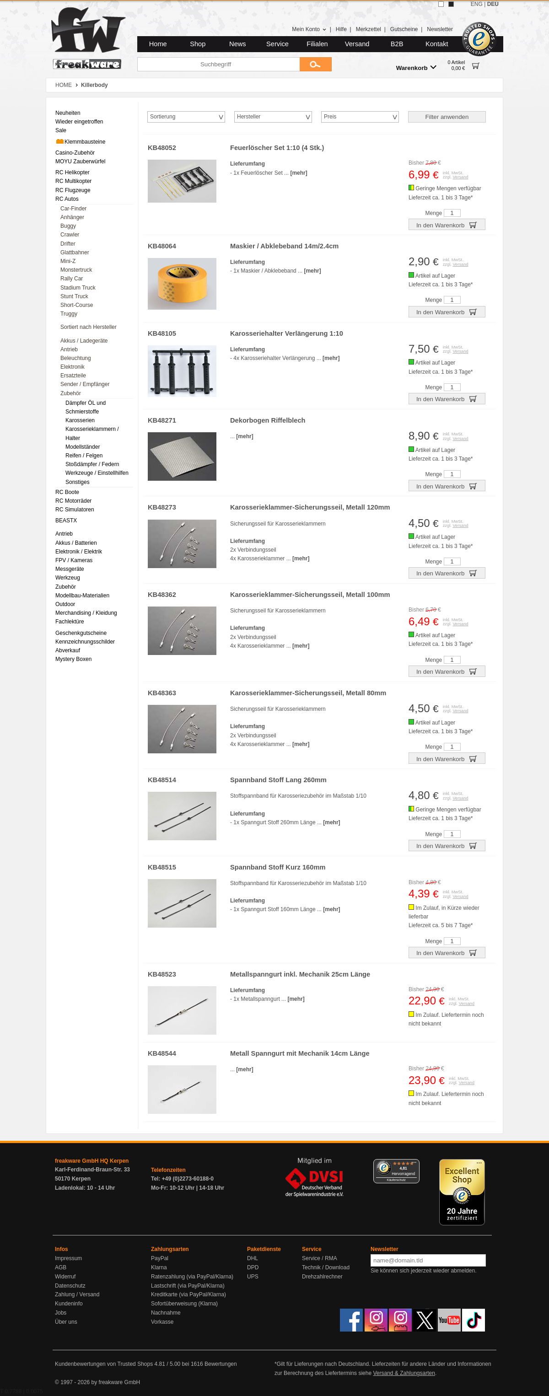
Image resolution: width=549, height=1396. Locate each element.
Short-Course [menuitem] (76, 305)
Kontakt (436, 44)
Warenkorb (416, 67)
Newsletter (440, 29)
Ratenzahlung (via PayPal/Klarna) (192, 1276)
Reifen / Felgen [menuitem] (83, 455)
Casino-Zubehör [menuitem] (75, 153)
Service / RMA (319, 1258)
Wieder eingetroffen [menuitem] (79, 121)
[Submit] (316, 64)
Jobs (60, 1313)
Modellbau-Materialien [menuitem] (82, 595)
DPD (252, 1267)
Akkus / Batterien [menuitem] (76, 543)
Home (158, 44)
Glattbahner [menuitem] (74, 252)
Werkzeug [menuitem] (67, 578)
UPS (252, 1276)
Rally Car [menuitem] (71, 278)
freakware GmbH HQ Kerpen (92, 1161)
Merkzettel (368, 29)
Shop (197, 44)
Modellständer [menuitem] (82, 447)
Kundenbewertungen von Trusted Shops (104, 1364)
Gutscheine (404, 29)
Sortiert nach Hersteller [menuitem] (88, 327)
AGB (60, 1267)
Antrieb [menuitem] (69, 349)
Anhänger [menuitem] (72, 217)
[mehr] (298, 173)
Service (277, 44)
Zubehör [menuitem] (70, 393)
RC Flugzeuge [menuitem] (73, 190)
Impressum (68, 1258)
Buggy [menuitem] (68, 226)
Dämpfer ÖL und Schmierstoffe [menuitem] (85, 407)
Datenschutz (70, 1286)
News (237, 44)
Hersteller (248, 116)
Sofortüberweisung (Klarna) (184, 1303)
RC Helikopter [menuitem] (72, 172)
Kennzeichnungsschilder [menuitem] (85, 642)
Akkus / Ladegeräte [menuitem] (84, 341)
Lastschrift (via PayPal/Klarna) (188, 1286)
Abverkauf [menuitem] (67, 650)
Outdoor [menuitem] (65, 604)
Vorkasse (162, 1322)
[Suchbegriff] (218, 64)
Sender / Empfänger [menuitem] (84, 384)
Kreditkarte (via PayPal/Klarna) (188, 1294)
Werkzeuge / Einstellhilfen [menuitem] (97, 473)
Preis (330, 116)
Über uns (66, 1322)
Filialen (317, 44)
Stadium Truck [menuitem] (78, 288)
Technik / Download (326, 1267)
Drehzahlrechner (322, 1276)
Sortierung (162, 116)
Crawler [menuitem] (69, 234)
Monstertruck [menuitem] (76, 270)
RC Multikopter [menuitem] (73, 181)
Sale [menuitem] (60, 130)
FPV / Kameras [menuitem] (73, 560)
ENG (477, 4)
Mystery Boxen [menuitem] (73, 659)
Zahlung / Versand (77, 1294)
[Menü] (414, 1164)
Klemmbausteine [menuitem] (80, 141)
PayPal (159, 1258)
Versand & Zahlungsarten (404, 1373)
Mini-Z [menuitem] (67, 261)
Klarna (159, 1267)
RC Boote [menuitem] (67, 492)
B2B (397, 44)
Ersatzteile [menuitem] (73, 375)
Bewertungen (221, 1364)
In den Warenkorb (447, 224)
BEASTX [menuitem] (66, 520)
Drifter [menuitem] (67, 244)
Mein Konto (309, 29)
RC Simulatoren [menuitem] (74, 509)
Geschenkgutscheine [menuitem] (81, 633)
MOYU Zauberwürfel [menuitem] (80, 161)
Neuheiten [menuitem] (68, 113)
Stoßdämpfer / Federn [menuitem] (92, 464)
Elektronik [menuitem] (72, 367)
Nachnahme (166, 1313)
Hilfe (341, 29)
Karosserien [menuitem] (80, 420)
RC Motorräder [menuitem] (73, 501)
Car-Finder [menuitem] (73, 208)
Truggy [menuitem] (68, 314)
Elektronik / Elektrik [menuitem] (78, 551)
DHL (252, 1258)
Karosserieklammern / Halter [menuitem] (92, 433)
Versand (357, 44)
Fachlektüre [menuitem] (69, 621)
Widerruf (65, 1276)
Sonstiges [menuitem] (77, 482)
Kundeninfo (69, 1303)
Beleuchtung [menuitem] (75, 358)
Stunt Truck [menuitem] (74, 296)
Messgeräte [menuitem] (69, 569)
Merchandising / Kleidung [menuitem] (86, 613)
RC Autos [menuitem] (67, 199)
